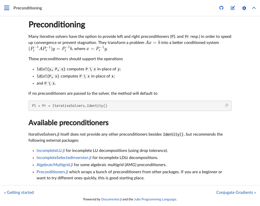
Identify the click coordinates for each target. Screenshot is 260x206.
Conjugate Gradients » (236, 193)
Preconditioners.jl (52, 172)
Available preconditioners (68, 122)
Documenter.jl (111, 199)
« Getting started (19, 193)
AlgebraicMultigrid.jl (55, 165)
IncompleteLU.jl (51, 151)
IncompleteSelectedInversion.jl (64, 158)
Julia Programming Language (155, 199)
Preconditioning (56, 25)
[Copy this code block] (227, 105)
